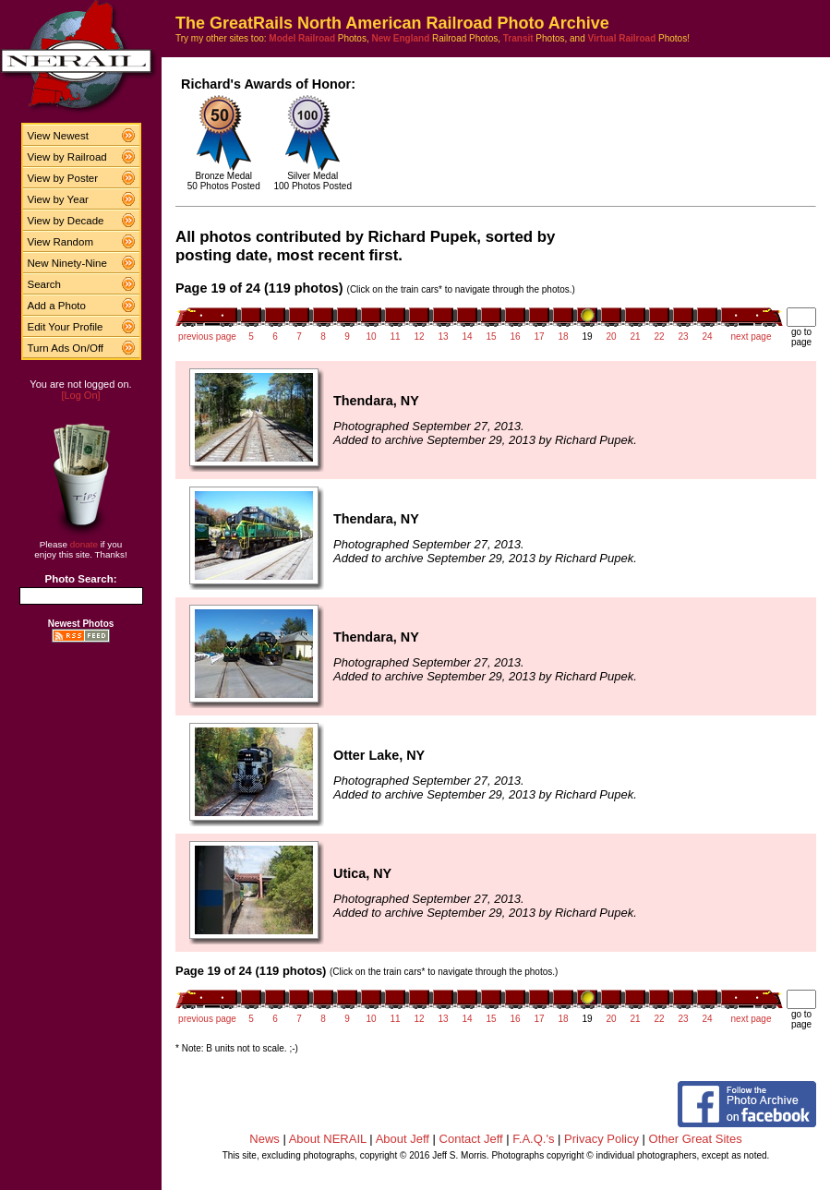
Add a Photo (57, 305)
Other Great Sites (695, 1139)
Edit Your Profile (65, 326)
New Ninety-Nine (67, 263)
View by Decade (66, 220)
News (264, 1139)
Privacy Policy (601, 1139)
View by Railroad (67, 156)
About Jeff (402, 1139)
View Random (60, 241)
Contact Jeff (471, 1139)
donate (84, 544)
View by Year (58, 199)
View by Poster (63, 178)
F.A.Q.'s (533, 1139)
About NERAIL (328, 1139)
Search (45, 284)
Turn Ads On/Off (66, 348)
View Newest (58, 135)
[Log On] (80, 395)
